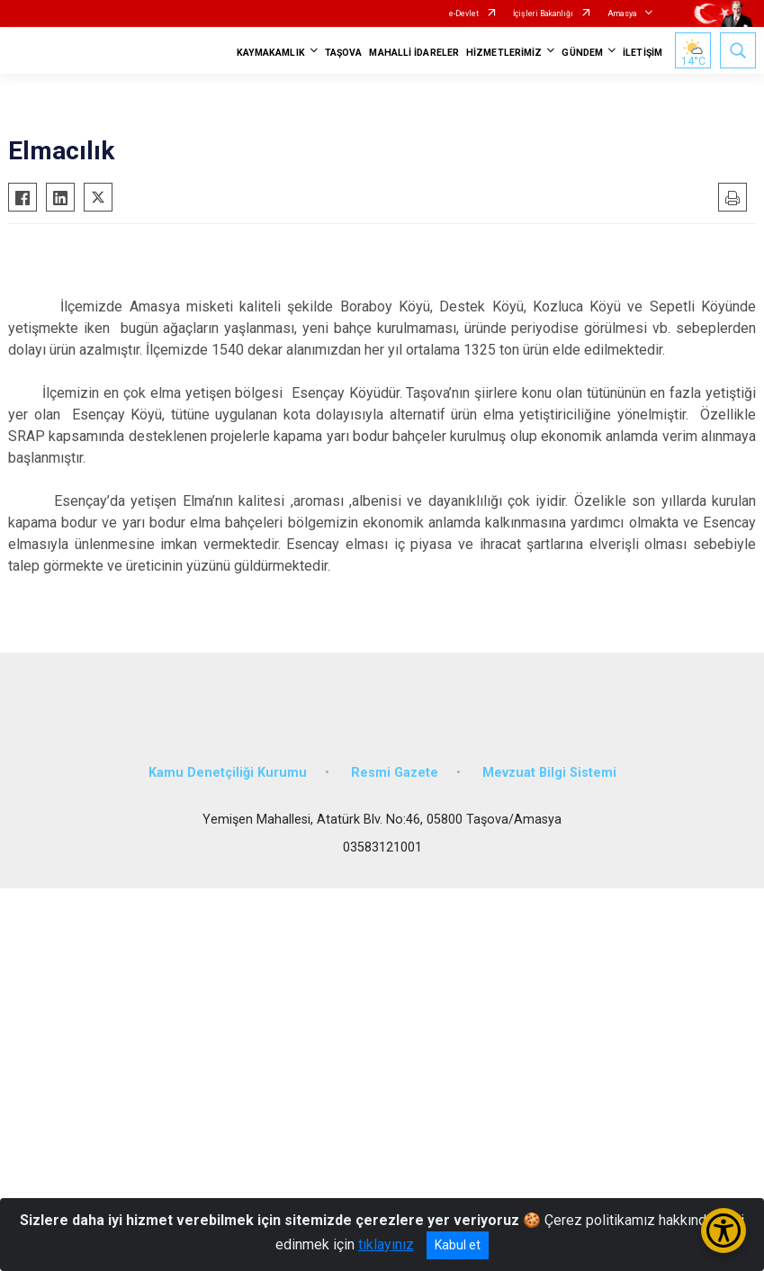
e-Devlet (464, 13)
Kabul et (458, 1245)
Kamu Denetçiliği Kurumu (227, 772)
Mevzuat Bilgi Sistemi (549, 772)
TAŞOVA (344, 53)
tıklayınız (386, 1244)
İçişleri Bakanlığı (543, 13)
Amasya (622, 13)
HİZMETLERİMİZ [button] (504, 53)
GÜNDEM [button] (582, 53)
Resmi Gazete (394, 772)
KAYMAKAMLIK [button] (271, 53)
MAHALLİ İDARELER (414, 53)
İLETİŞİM (642, 53)
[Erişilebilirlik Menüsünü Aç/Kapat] (723, 1230)
